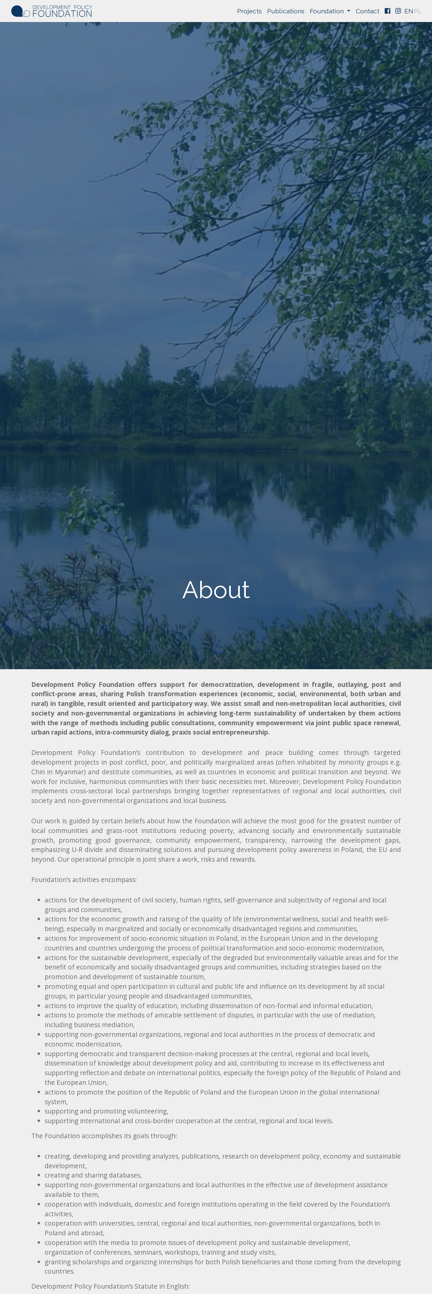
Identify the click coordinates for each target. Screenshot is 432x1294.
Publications (285, 11)
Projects (249, 11)
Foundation (327, 11)
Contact (367, 11)
